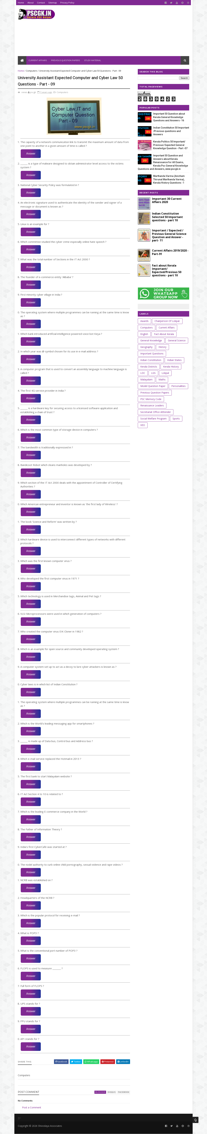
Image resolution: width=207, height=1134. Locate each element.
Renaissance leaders (152, 405)
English (144, 334)
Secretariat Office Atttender (155, 412)
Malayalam (146, 379)
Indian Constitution (150, 360)
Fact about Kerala (164, 334)
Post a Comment (31, 1107)
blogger (100, 1092)
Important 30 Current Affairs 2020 (167, 200)
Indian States (174, 360)
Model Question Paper (152, 386)
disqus (111, 1092)
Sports (176, 418)
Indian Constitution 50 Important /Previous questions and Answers (171, 131)
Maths (162, 379)
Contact (41, 2)
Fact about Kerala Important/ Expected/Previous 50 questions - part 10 (166, 270)
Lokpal (165, 373)
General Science (177, 340)
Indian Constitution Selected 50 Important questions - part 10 (167, 217)
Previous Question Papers (65, 60)
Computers (31, 70)
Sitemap (52, 2)
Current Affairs (38, 60)
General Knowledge (151, 340)
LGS (153, 373)
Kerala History (171, 366)
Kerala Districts (148, 366)
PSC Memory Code (150, 399)
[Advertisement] (126, 32)
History (162, 347)
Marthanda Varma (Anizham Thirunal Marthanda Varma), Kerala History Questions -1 (169, 179)
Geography (146, 347)
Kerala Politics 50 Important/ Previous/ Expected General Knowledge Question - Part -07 (170, 145)
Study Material (92, 60)
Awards (144, 321)
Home (21, 2)
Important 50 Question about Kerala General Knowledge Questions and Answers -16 (169, 117)
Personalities (178, 386)
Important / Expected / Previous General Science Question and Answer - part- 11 (169, 235)
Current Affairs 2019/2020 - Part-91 (170, 252)
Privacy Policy (67, 2)
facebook (123, 1092)
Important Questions (151, 353)
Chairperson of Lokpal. (167, 321)
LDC (142, 373)
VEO (142, 425)
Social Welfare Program (153, 418)
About (30, 2)
